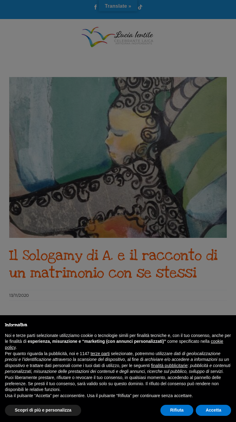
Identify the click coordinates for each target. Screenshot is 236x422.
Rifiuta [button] (177, 410)
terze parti (100, 353)
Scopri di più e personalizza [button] (43, 410)
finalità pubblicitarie (169, 365)
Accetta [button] (213, 410)
